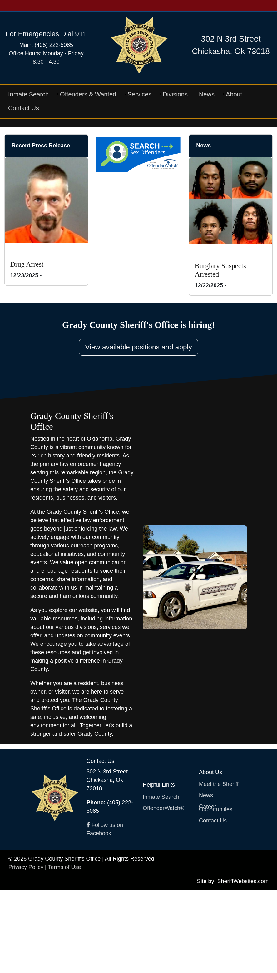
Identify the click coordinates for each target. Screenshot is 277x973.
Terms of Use (64, 950)
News (207, 94)
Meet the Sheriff (219, 867)
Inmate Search (28, 94)
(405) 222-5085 (54, 45)
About (234, 94)
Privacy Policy (25, 950)
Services (139, 94)
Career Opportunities (215, 891)
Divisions (175, 94)
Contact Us (23, 108)
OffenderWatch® (163, 891)
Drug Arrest (27, 348)
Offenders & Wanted (88, 94)
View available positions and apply (138, 430)
